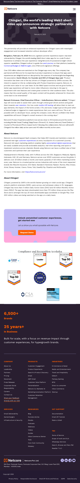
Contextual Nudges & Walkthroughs (17, 66)
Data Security (72, 479)
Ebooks (30, 420)
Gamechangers (9, 417)
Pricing (6, 376)
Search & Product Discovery (38, 372)
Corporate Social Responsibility (10, 387)
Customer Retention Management (35, 396)
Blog (29, 414)
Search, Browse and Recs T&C (63, 445)
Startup (55, 392)
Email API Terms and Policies (49, 479)
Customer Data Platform (37, 382)
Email (30, 376)
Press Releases (9, 382)
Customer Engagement (36, 366)
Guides (30, 433)
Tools (29, 440)
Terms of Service (58, 435)
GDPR (63, 479)
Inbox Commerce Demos (37, 436)
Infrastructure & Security (13, 420)
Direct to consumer (59, 385)
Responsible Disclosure (29, 479)
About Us (7, 366)
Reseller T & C (57, 448)
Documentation (57, 414)
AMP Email (32, 379)
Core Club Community (36, 443)
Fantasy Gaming (57, 379)
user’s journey (48, 63)
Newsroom (8, 379)
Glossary (31, 446)
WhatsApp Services (59, 442)
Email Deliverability (11, 414)
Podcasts (31, 423)
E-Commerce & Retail (59, 366)
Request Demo (27, 232)
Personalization (33, 385)
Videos (30, 430)
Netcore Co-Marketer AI (36, 389)
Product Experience (35, 369)
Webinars (31, 427)
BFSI (53, 382)
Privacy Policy (13, 479)
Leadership (8, 369)
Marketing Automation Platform (39, 392)
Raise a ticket (57, 420)
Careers (7, 391)
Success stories (33, 417)
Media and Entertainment (61, 369)
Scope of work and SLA (60, 438)
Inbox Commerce (58, 389)
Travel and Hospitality (60, 372)
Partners (7, 372)
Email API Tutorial (58, 417)
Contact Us (8, 395)
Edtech (54, 376)
